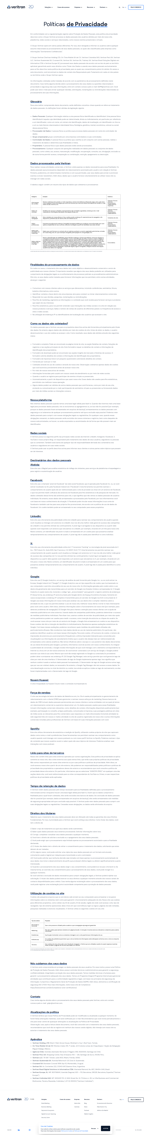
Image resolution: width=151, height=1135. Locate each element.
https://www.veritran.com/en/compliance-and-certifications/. (53, 988)
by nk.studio (138, 1130)
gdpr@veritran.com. (55, 1003)
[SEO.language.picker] (124, 7)
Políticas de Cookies (67, 1131)
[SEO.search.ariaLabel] (119, 7)
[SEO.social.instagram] (29, 1130)
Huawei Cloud (53, 684)
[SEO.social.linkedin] (18, 1130)
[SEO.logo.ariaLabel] (20, 7)
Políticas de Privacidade (81, 1131)
